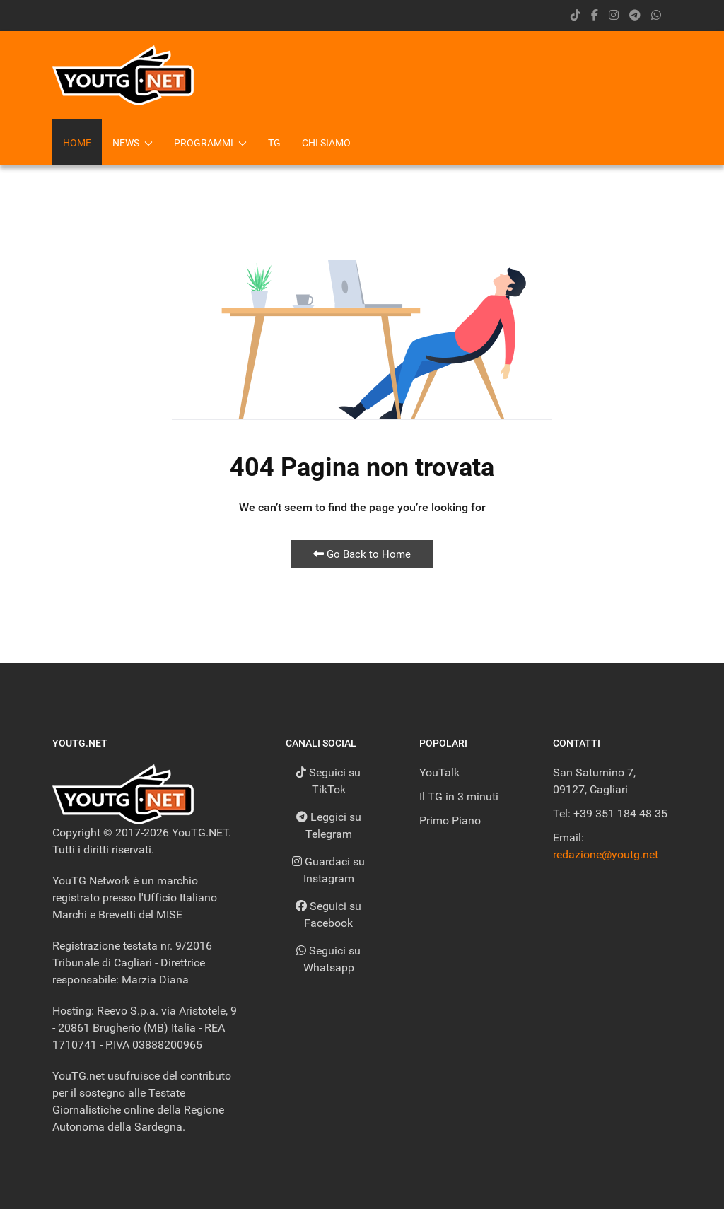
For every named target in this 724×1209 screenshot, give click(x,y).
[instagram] (614, 15)
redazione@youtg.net (605, 854)
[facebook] (594, 15)
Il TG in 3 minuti (458, 796)
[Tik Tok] (575, 15)
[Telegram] (635, 15)
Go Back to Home (362, 554)
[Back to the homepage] (123, 75)
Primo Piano (450, 820)
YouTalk (439, 772)
